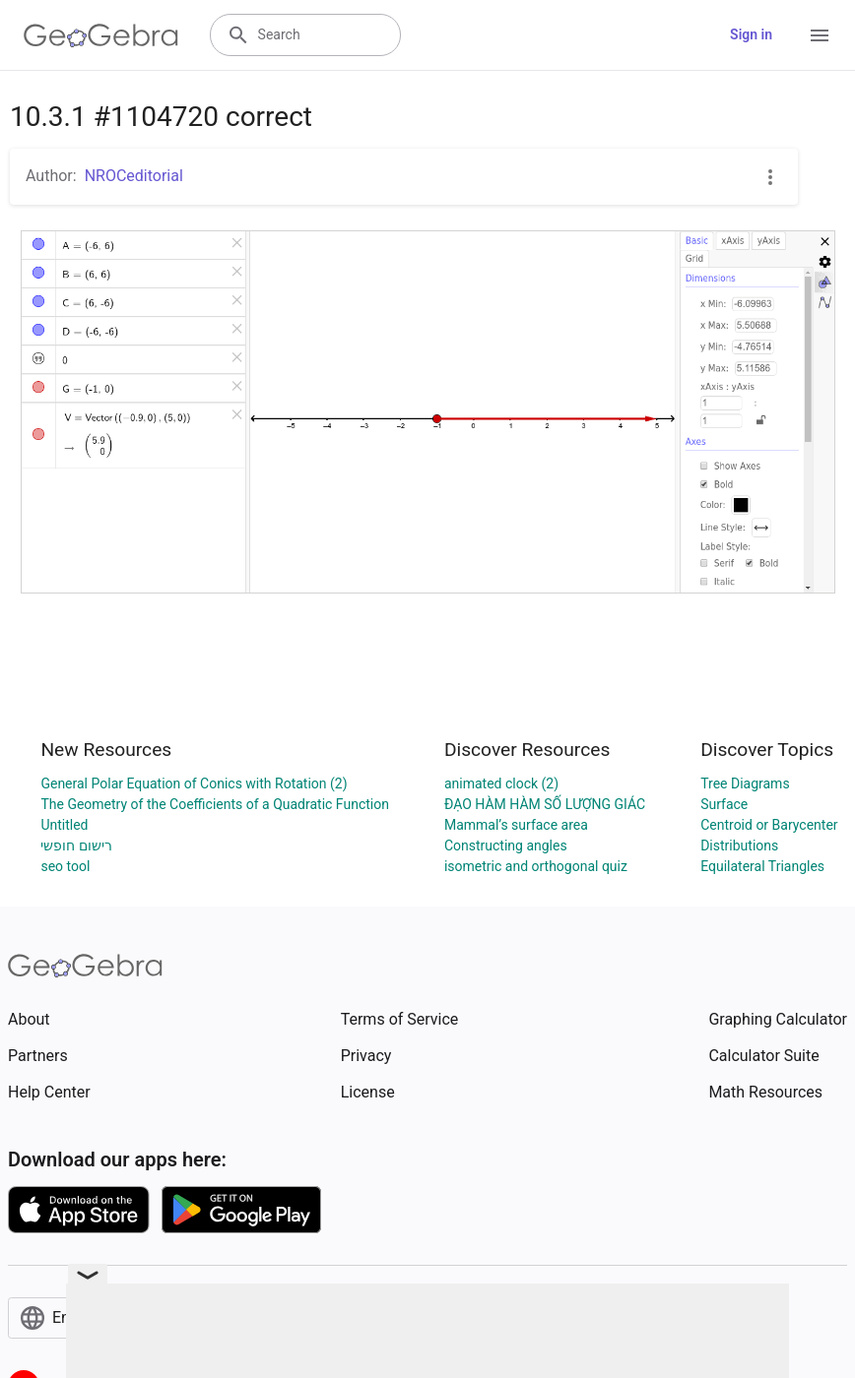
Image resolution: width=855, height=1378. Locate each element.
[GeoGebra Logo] (101, 35)
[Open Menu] (819, 35)
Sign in (751, 34)
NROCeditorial (134, 175)
